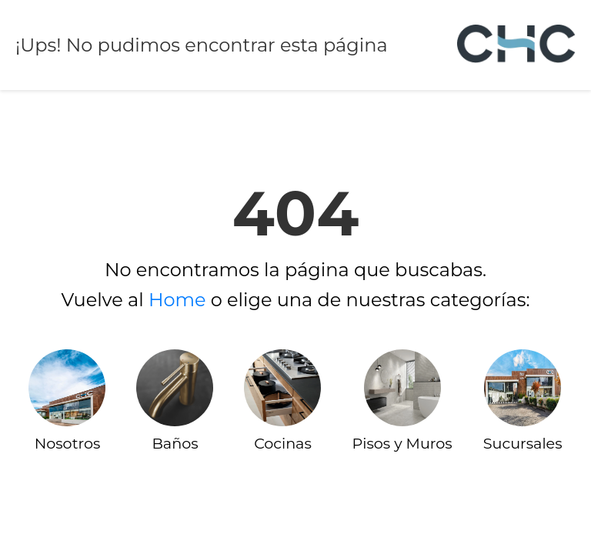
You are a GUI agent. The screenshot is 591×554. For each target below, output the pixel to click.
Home (177, 300)
